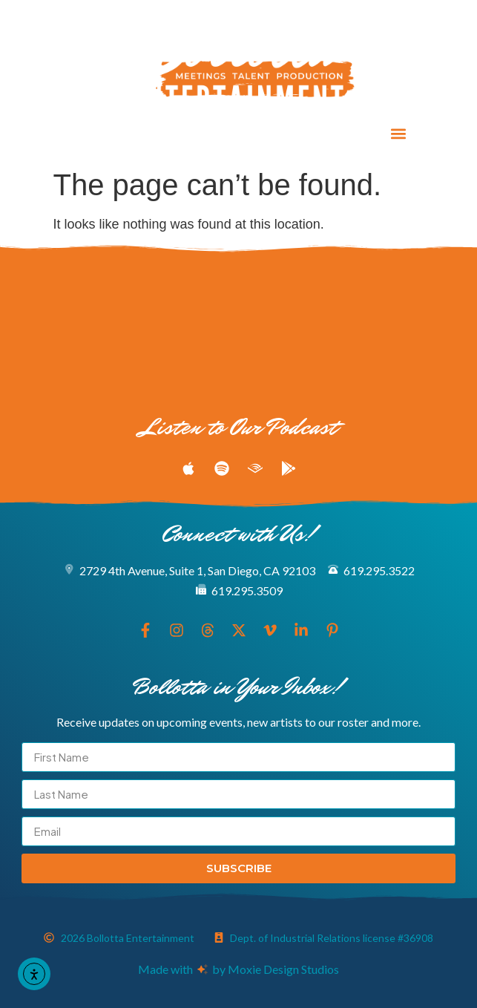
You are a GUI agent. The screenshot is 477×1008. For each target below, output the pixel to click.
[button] (398, 134)
